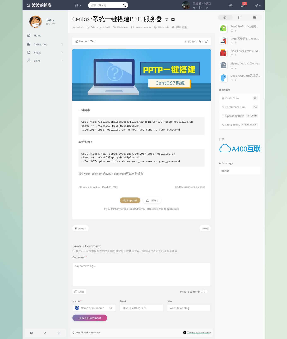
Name (77, 301)
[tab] (225, 17)
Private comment (191, 291)
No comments (143, 27)
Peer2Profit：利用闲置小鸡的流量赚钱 (255, 26)
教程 (184, 27)
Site (169, 301)
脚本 (178, 27)
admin (80, 27)
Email (123, 301)
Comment (79, 257)
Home (81, 41)
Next (205, 228)
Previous (80, 228)
